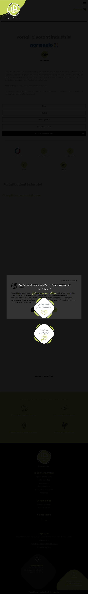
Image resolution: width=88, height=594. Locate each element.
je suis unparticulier (44, 331)
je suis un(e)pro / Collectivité (44, 305)
